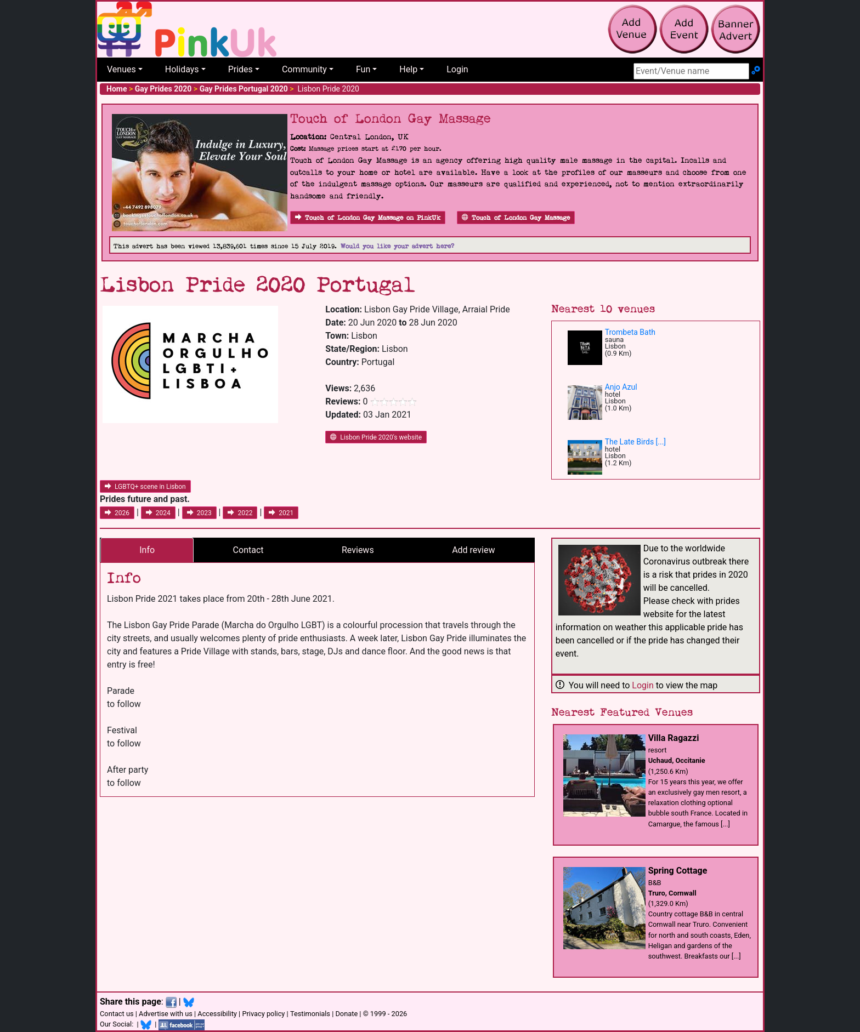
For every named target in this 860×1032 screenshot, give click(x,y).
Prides (240, 69)
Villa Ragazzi (673, 738)
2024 (158, 513)
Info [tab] (147, 550)
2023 (199, 513)
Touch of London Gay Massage (516, 218)
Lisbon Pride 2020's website (376, 437)
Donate (346, 1014)
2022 (240, 513)
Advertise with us (166, 1014)
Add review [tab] (473, 550)
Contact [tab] (248, 550)
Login (457, 69)
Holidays (182, 69)
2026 (117, 513)
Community (304, 69)
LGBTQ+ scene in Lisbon (145, 487)
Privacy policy (263, 1014)
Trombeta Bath (630, 332)
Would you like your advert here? (397, 246)
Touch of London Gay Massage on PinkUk (367, 218)
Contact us (117, 1014)
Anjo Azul (621, 387)
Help (408, 69)
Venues (121, 69)
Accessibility (217, 1014)
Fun (363, 69)
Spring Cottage (678, 870)
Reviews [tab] (358, 550)
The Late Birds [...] (635, 441)
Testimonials (310, 1014)
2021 (281, 513)
